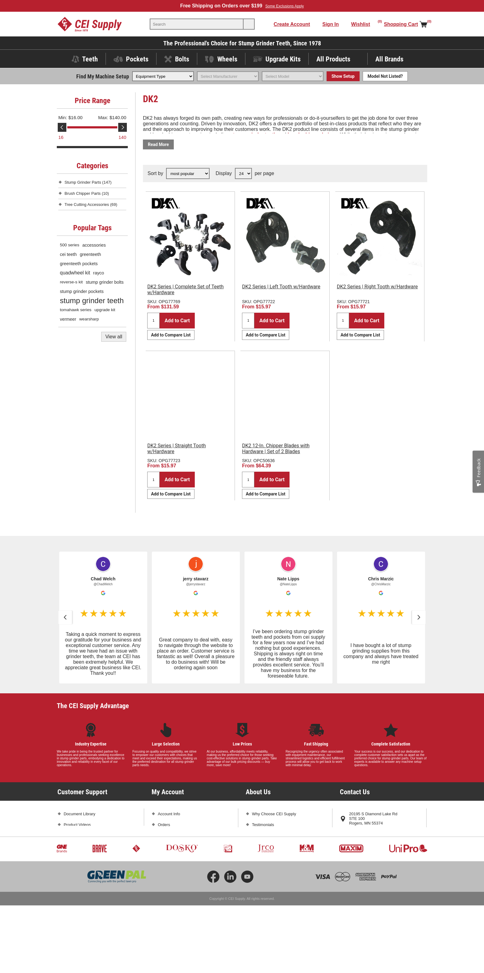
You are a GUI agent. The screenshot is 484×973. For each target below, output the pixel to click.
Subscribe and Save (270, 846)
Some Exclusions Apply (284, 6)
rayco (98, 272)
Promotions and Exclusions (88, 857)
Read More (158, 144)
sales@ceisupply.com (368, 844)
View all (113, 336)
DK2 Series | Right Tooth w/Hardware (377, 287)
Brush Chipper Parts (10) (87, 193)
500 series (69, 245)
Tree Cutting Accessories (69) (91, 204)
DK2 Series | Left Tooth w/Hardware (281, 287)
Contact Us (359, 855)
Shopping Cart (170, 846)
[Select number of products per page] (243, 173)
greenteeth (90, 254)
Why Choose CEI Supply (274, 814)
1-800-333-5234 (363, 834)
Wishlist (165, 857)
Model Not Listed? (385, 76)
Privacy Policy (76, 868)
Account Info (169, 814)
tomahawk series (75, 309)
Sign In (330, 24)
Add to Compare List (170, 334)
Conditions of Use (79, 878)
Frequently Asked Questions (89, 835)
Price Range (92, 100)
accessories (94, 245)
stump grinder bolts (104, 282)
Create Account (292, 24)
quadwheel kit (75, 272)
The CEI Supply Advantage (93, 705)
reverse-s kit (71, 282)
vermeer (68, 319)
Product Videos (77, 824)
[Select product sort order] (188, 173)
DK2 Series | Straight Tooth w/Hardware (176, 448)
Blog (256, 835)
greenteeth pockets (79, 263)
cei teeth (68, 254)
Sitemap (71, 889)
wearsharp (89, 319)
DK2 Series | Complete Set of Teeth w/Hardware (185, 289)
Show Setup (343, 76)
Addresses (167, 835)
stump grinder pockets (82, 291)
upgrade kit (104, 309)
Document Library (79, 814)
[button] (65, 617)
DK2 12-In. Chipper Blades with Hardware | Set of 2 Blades (276, 448)
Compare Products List (178, 868)
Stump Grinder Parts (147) (88, 182)
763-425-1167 (393, 834)
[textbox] (196, 24)
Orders (164, 824)
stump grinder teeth (92, 300)
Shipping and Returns (83, 846)
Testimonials (263, 824)
